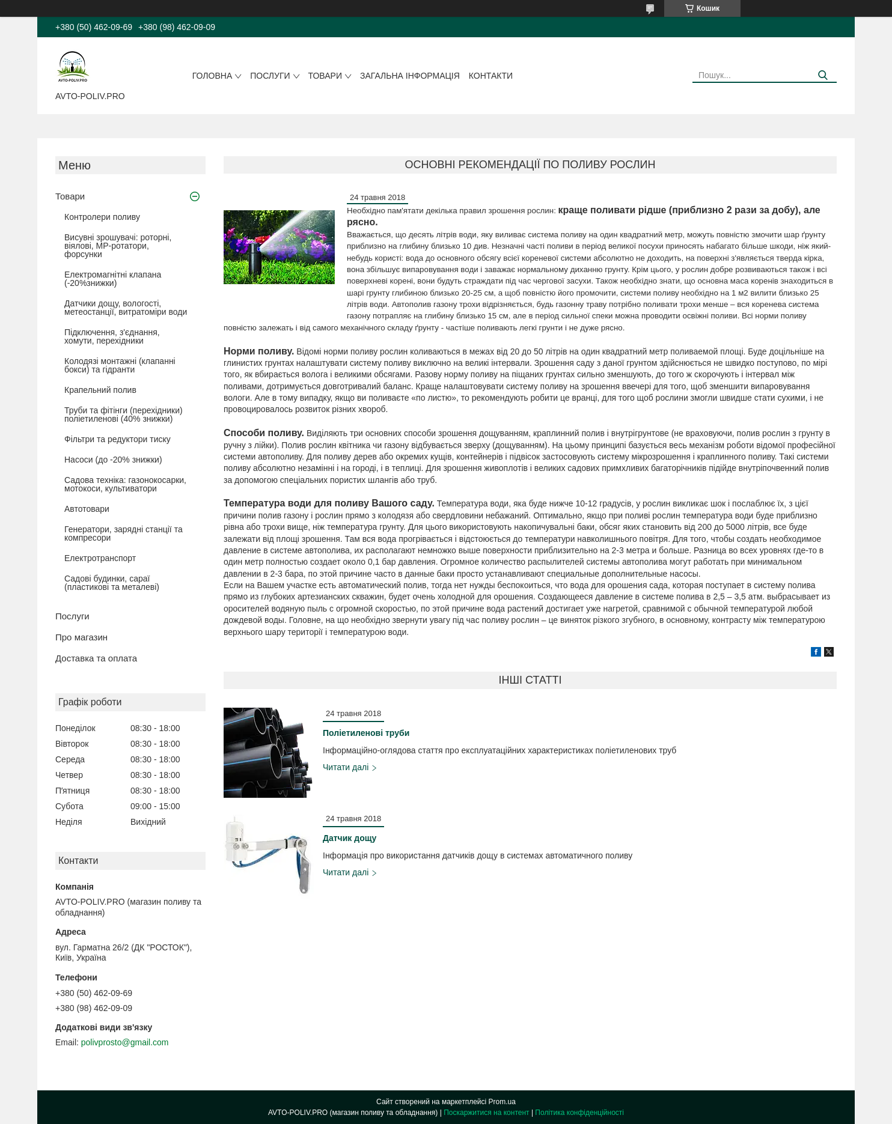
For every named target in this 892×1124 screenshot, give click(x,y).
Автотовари (86, 509)
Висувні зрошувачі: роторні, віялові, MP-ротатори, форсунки (117, 245)
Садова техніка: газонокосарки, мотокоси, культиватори (125, 484)
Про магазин (81, 637)
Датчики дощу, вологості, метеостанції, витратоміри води (125, 308)
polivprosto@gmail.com (125, 1042)
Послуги (270, 76)
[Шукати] (823, 75)
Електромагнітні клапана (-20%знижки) (112, 279)
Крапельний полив (100, 390)
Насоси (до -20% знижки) (113, 459)
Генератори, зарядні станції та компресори (123, 533)
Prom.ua (502, 1102)
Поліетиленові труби (366, 733)
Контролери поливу (102, 217)
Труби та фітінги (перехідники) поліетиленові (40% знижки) (123, 415)
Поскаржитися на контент (486, 1112)
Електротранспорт (100, 558)
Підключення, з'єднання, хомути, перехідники (112, 336)
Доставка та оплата (96, 658)
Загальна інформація (410, 76)
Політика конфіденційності (579, 1112)
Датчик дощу (349, 838)
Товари (325, 76)
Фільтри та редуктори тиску (117, 439)
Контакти (491, 76)
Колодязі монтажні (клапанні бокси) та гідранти (120, 365)
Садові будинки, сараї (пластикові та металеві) (111, 583)
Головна (212, 76)
